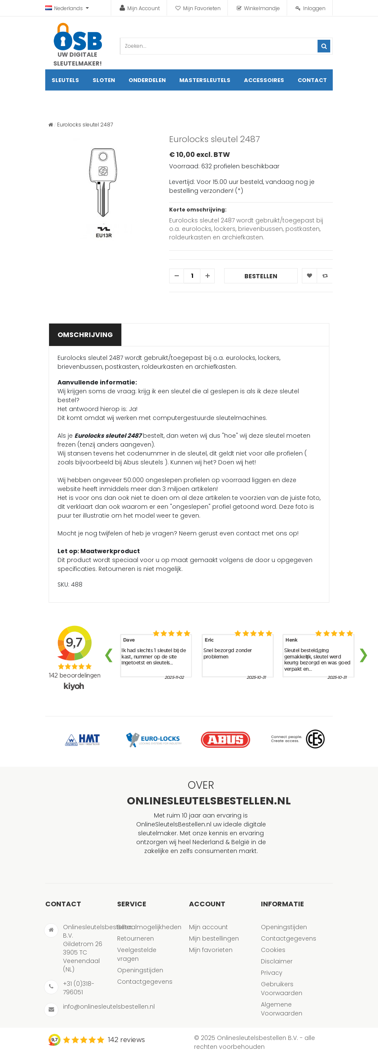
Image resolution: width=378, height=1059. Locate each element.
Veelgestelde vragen (136, 954)
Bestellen (260, 276)
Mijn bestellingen (214, 938)
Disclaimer (277, 961)
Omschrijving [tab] (85, 335)
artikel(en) (316, 101)
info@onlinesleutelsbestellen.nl (109, 1006)
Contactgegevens (145, 981)
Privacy (271, 972)
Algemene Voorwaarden (281, 1009)
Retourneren (135, 938)
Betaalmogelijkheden (149, 927)
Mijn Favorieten (202, 8)
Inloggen (314, 8)
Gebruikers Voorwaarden (281, 988)
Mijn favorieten (211, 950)
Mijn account (208, 927)
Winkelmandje (262, 8)
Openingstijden (140, 970)
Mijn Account (143, 8)
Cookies (273, 950)
